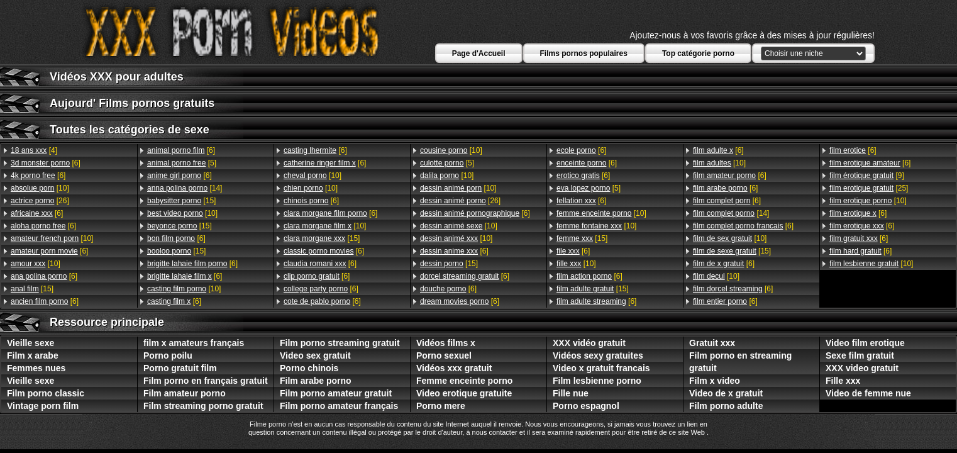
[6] (45, 163)
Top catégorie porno (698, 53)
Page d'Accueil (479, 53)
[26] (40, 200)
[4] (34, 150)
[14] (184, 188)
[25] (868, 188)
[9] (866, 175)
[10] (40, 188)
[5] (181, 163)
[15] (32, 288)
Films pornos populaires (584, 53)
